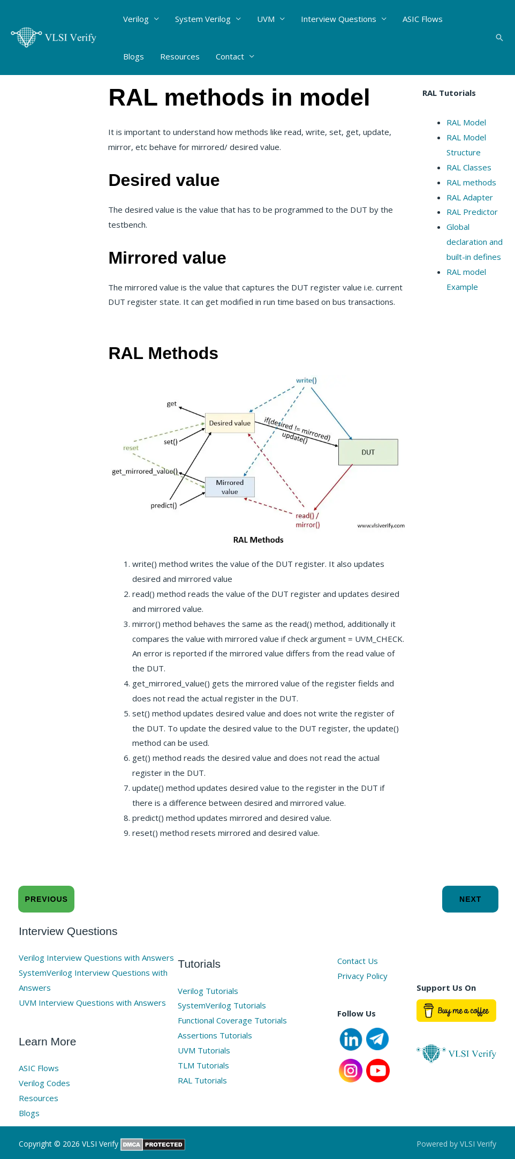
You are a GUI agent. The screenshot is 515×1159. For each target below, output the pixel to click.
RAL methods (471, 182)
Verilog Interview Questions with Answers (96, 957)
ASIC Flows (423, 18)
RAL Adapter (469, 197)
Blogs (133, 56)
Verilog (136, 18)
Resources (180, 56)
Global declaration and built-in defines (474, 241)
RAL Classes (468, 167)
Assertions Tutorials (215, 1035)
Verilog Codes (44, 1083)
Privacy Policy (362, 975)
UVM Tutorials (204, 1050)
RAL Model (466, 122)
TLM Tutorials (203, 1065)
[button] (499, 37)
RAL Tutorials (202, 1080)
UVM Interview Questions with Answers (92, 1002)
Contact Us (357, 960)
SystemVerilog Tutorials (222, 1005)
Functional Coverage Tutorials (232, 1020)
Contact (230, 56)
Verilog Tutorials (208, 990)
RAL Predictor (472, 211)
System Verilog (203, 18)
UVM (266, 18)
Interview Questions (338, 18)
